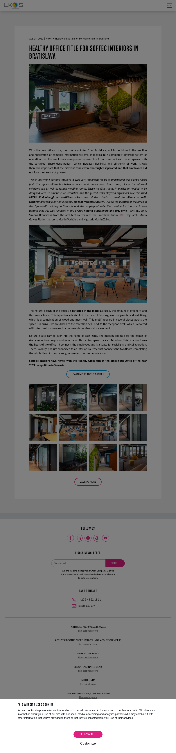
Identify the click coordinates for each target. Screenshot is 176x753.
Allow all (88, 734)
